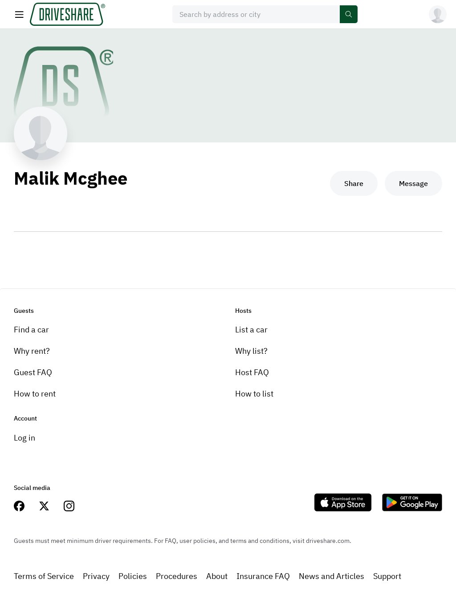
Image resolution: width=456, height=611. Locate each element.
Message (413, 183)
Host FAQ (252, 372)
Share (353, 183)
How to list (254, 393)
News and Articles (331, 576)
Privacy (96, 576)
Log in (24, 438)
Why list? (251, 351)
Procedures (176, 576)
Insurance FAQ (263, 576)
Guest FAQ (33, 372)
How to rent (35, 393)
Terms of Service (44, 576)
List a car (251, 329)
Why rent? (32, 351)
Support (387, 576)
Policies (132, 576)
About (217, 576)
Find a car (31, 329)
